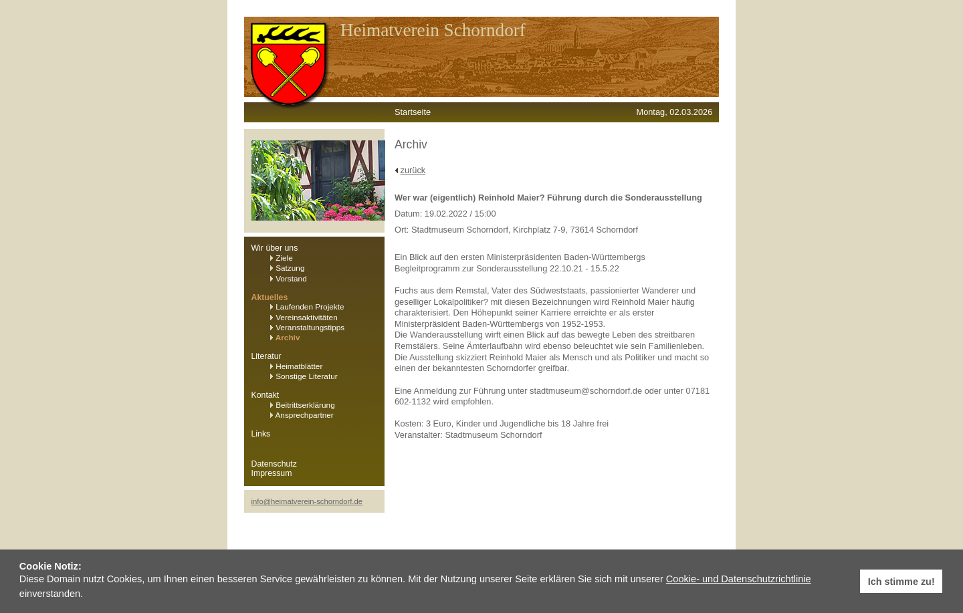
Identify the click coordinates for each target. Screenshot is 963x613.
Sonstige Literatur (304, 376)
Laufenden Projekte (307, 307)
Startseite (413, 112)
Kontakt (265, 395)
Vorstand (288, 278)
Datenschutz (274, 464)
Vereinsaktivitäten (304, 317)
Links (261, 434)
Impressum (271, 473)
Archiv (285, 337)
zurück (413, 170)
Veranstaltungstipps (307, 327)
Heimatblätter (296, 366)
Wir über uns (274, 248)
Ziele (281, 258)
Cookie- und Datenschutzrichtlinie (738, 579)
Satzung (287, 268)
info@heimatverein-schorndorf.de (307, 501)
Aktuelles (269, 297)
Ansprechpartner (302, 415)
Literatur (266, 356)
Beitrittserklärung (302, 405)
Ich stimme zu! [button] (901, 581)
